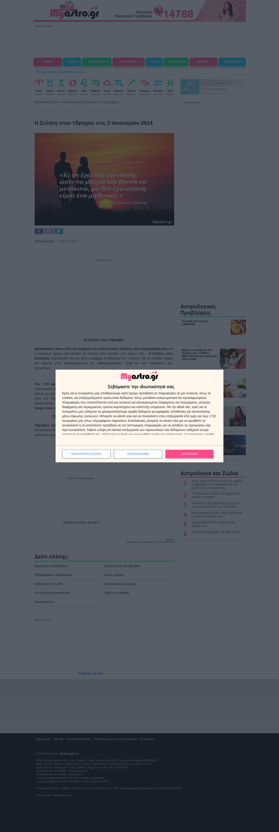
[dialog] (139, 416)
